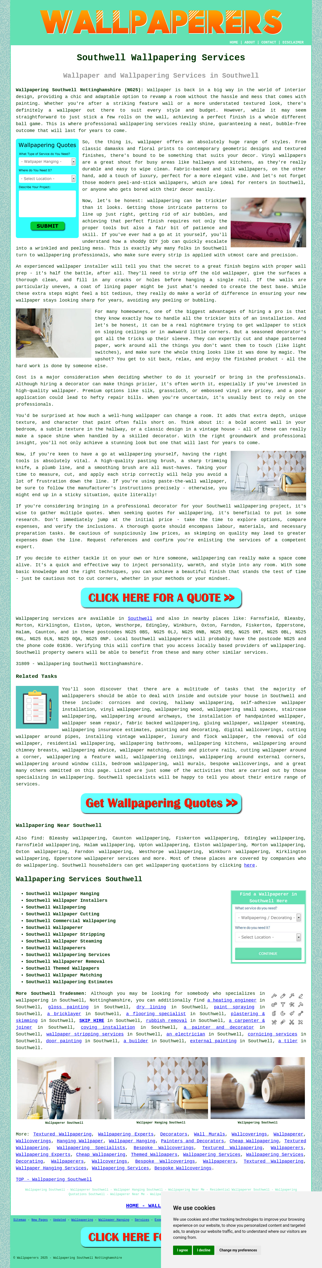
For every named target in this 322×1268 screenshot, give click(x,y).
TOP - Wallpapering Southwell (54, 1179)
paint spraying (234, 1007)
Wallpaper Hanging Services (51, 1168)
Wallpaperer (288, 1134)
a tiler (288, 1041)
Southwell (140, 618)
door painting (64, 1041)
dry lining (151, 1007)
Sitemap (19, 1220)
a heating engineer (232, 1000)
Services (142, 1220)
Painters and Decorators (192, 1141)
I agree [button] (182, 1250)
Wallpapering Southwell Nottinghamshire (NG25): (79, 89)
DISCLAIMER (293, 42)
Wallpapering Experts (126, 1134)
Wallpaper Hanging (132, 1141)
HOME (234, 42)
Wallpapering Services (211, 1154)
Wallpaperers (287, 1147)
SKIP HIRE (91, 1020)
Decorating (29, 1161)
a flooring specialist (156, 1013)
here (249, 865)
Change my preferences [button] (238, 1250)
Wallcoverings (249, 1134)
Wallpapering (82, 1220)
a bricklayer (64, 1013)
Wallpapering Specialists (91, 1147)
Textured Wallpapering (62, 1134)
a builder (136, 1041)
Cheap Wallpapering (254, 1141)
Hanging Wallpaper (80, 1141)
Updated (59, 1220)
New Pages (39, 1220)
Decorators (173, 1134)
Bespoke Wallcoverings (164, 1147)
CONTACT (268, 42)
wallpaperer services (112, 858)
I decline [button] (203, 1250)
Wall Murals (209, 1134)
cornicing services (272, 1034)
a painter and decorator (219, 1027)
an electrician (186, 1034)
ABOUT (250, 42)
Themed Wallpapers (154, 1154)
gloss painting (68, 1007)
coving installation (108, 1027)
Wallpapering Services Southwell (79, 879)
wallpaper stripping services (85, 1034)
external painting (213, 1041)
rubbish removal (166, 1020)
